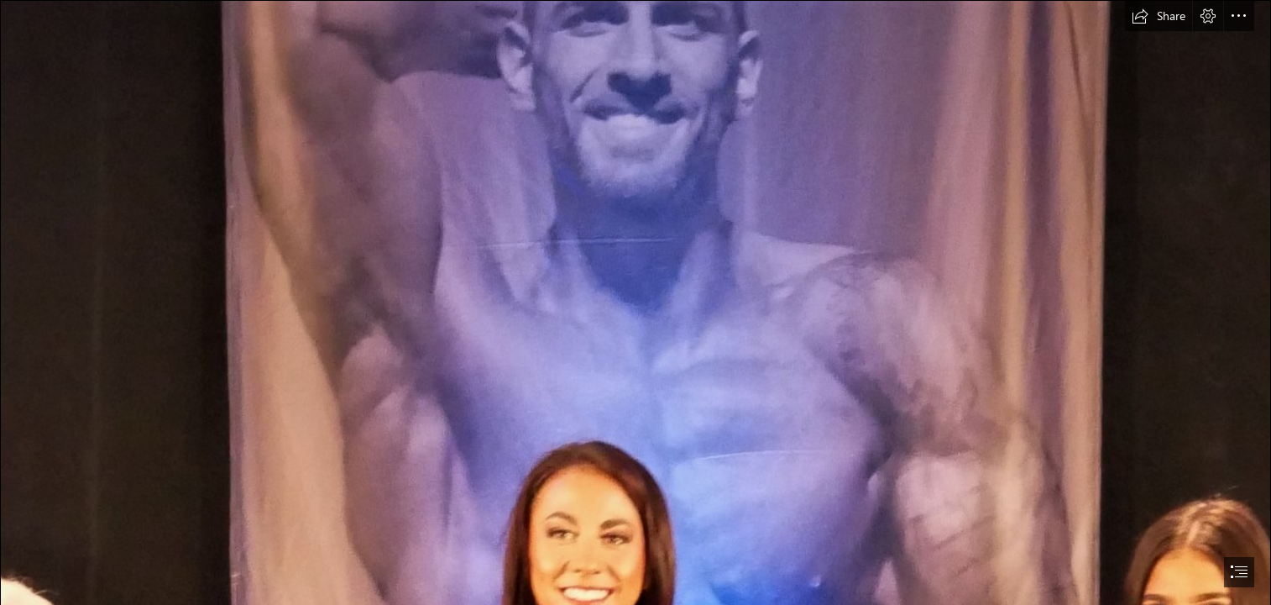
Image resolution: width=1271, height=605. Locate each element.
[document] (635, 302)
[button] (1158, 16)
